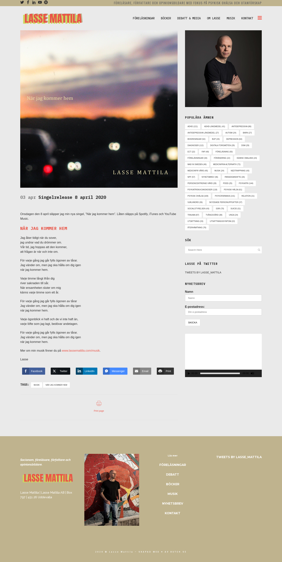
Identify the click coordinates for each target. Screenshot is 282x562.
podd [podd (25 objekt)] (227, 183)
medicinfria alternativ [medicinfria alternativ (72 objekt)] (226, 164)
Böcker (172, 484)
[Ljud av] (252, 373)
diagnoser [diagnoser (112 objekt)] (196, 145)
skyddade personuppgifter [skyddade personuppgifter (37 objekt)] (225, 202)
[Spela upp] (189, 373)
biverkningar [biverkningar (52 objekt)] (196, 139)
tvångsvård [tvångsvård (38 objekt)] (214, 215)
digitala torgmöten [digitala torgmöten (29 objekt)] (222, 145)
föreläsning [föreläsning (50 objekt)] (224, 152)
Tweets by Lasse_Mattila (203, 272)
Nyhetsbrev (172, 503)
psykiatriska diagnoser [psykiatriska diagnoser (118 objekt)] (202, 190)
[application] (223, 355)
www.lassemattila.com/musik (81, 350)
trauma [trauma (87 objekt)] (193, 215)
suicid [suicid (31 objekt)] (236, 209)
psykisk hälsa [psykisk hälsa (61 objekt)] (233, 190)
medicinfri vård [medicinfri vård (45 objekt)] (198, 171)
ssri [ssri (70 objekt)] (220, 209)
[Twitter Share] (60, 371)
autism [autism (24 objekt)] (230, 133)
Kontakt (172, 513)
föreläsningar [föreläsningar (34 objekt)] (197, 158)
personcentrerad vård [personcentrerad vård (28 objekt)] (202, 183)
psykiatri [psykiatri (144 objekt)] (246, 183)
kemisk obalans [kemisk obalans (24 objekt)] (247, 158)
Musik (173, 494)
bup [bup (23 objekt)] (216, 139)
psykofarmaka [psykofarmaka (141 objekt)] (225, 196)
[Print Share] (165, 371)
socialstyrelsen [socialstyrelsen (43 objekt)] (198, 209)
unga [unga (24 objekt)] (233, 215)
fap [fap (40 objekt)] (205, 152)
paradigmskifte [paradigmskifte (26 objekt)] (235, 177)
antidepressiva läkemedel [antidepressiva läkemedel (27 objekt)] (203, 133)
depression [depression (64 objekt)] (234, 139)
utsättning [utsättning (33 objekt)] (195, 221)
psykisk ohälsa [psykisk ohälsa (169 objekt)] (198, 196)
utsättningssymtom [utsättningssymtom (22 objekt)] (222, 221)
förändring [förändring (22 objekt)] (222, 158)
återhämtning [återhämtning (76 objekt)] (197, 228)
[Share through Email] (142, 371)
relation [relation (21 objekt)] (248, 196)
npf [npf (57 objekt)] (191, 177)
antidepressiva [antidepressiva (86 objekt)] (241, 126)
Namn (189, 291)
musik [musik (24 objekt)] (219, 171)
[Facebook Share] (33, 371)
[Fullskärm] (259, 373)
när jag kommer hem (56, 385)
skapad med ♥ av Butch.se (163, 552)
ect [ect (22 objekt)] (191, 152)
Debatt (172, 474)
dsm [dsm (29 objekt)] (245, 145)
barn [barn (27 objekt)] (247, 133)
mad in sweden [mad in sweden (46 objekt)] (197, 164)
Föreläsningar (172, 465)
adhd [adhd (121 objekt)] (193, 126)
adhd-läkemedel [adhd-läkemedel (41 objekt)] (214, 126)
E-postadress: (223, 310)
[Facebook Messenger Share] (115, 371)
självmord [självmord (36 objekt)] (195, 202)
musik (37, 385)
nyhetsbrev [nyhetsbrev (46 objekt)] (210, 177)
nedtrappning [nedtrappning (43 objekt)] (240, 171)
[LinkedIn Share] (86, 371)
